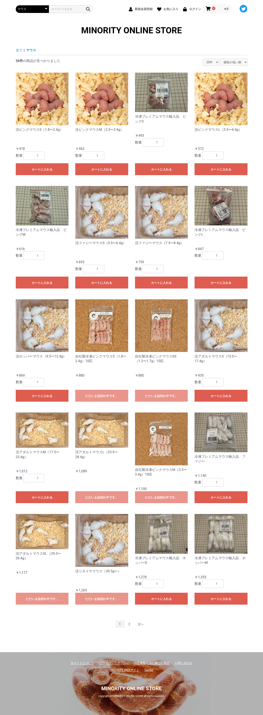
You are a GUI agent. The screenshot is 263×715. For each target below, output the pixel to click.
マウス (31, 50)
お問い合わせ (184, 663)
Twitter (149, 670)
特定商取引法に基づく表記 (152, 663)
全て (19, 50)
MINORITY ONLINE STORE (131, 30)
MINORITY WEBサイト (124, 670)
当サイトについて (82, 663)
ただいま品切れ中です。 (101, 396)
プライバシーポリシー (114, 663)
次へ (141, 624)
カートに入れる (42, 169)
